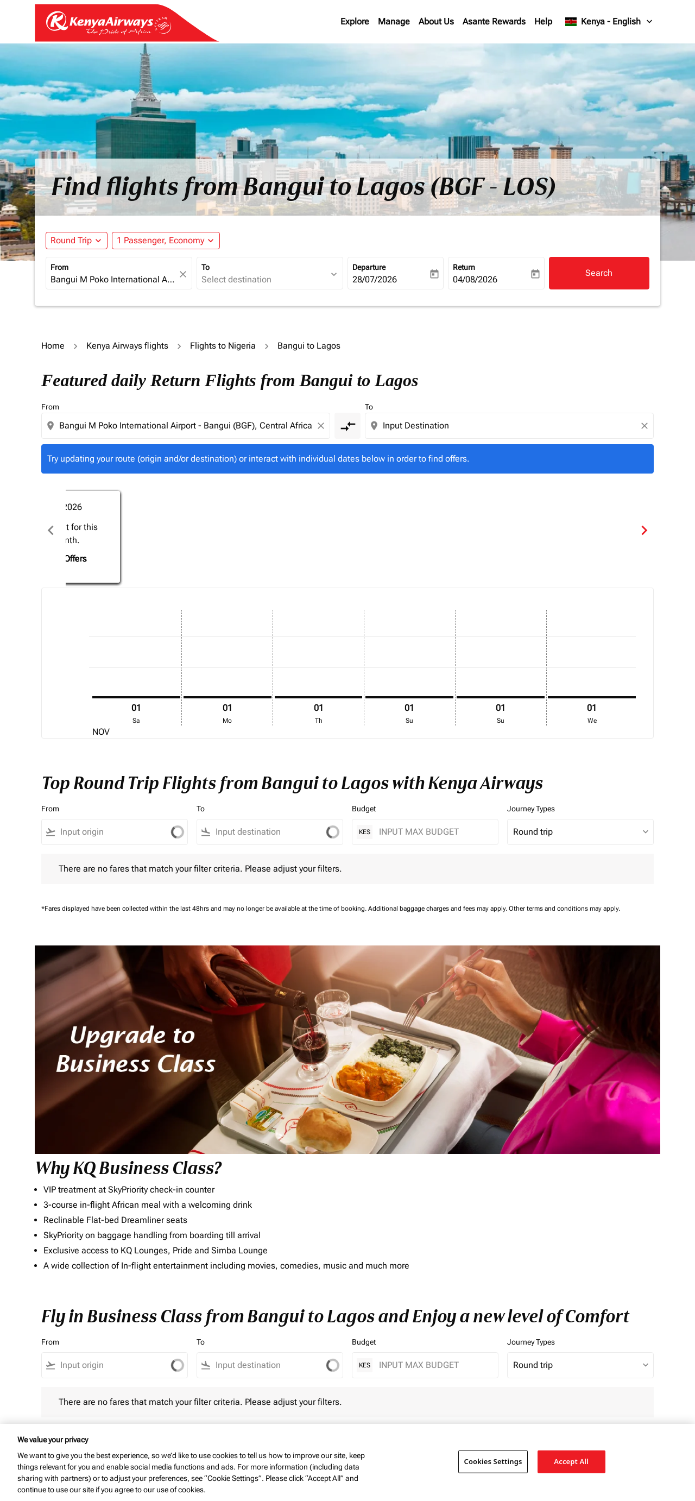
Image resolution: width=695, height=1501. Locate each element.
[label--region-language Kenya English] (609, 21)
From (59, 267)
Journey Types (531, 808)
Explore (354, 21)
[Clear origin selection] (322, 425)
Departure (369, 267)
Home (53, 345)
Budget (364, 808)
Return (464, 267)
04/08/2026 (475, 279)
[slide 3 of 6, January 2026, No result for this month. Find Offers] (535, 530)
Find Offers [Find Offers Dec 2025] (348, 545)
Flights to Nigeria (223, 345)
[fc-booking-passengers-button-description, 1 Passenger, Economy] (160, 240)
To (205, 267)
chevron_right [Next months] (644, 530)
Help (543, 21)
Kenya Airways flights (127, 345)
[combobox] (113, 279)
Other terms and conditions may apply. (564, 908)
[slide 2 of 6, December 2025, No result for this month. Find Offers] (347, 530)
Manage (394, 21)
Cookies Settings (493, 1461)
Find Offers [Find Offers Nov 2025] (160, 545)
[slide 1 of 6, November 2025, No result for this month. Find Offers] (159, 530)
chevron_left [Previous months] (50, 530)
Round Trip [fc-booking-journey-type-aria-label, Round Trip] (71, 240)
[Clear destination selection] (646, 425)
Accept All (571, 1461)
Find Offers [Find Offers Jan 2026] (536, 545)
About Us (436, 21)
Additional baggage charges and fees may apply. (438, 908)
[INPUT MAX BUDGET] (433, 832)
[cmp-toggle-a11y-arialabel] (347, 426)
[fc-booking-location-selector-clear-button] (185, 274)
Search (598, 273)
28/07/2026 (374, 279)
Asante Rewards (494, 21)
